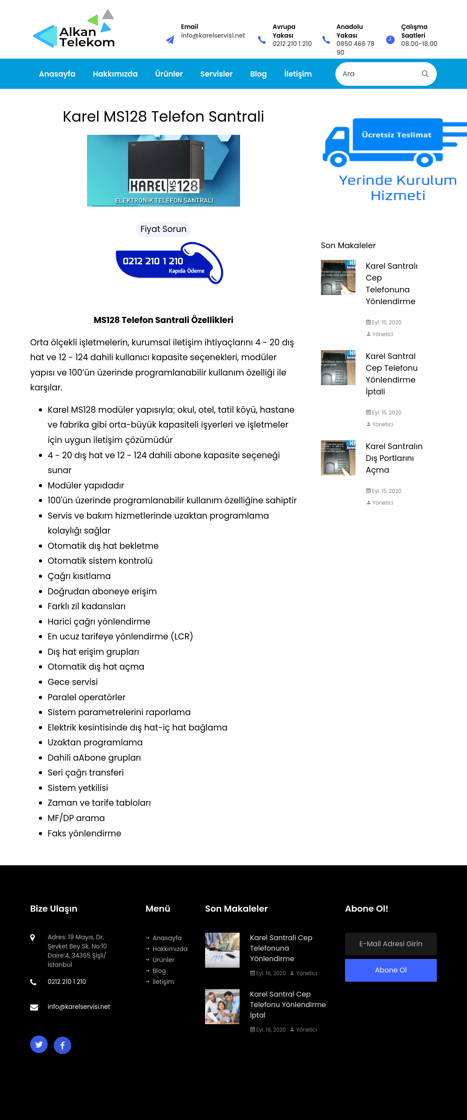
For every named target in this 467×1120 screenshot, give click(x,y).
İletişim (298, 74)
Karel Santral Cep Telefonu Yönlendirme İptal (288, 1004)
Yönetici (380, 334)
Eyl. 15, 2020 (384, 322)
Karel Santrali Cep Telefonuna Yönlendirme (281, 948)
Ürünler (169, 74)
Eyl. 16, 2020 (268, 973)
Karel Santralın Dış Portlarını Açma (394, 458)
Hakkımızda (115, 74)
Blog (258, 74)
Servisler (216, 74)
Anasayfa (57, 74)
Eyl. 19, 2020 (268, 1029)
